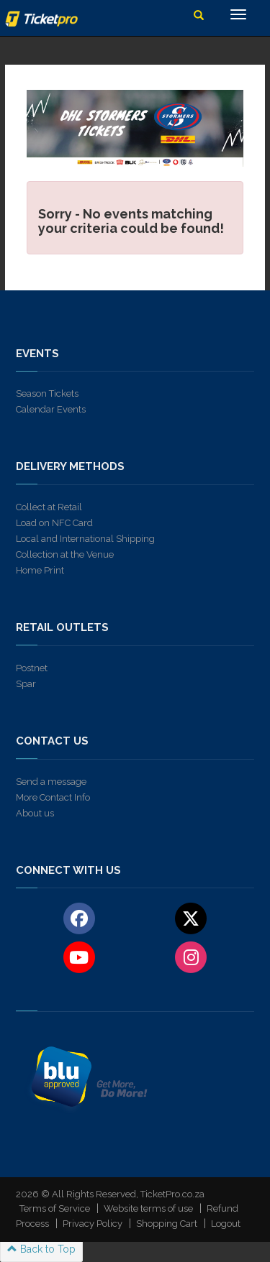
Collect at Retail (49, 507)
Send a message (51, 781)
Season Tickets (47, 393)
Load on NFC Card (54, 522)
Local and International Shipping (85, 538)
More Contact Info (53, 797)
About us (35, 813)
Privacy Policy (92, 1223)
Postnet (32, 668)
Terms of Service (54, 1208)
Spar (26, 683)
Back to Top (41, 1249)
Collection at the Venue (65, 554)
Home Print (40, 570)
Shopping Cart (166, 1223)
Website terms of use (148, 1208)
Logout (225, 1223)
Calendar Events (51, 409)
